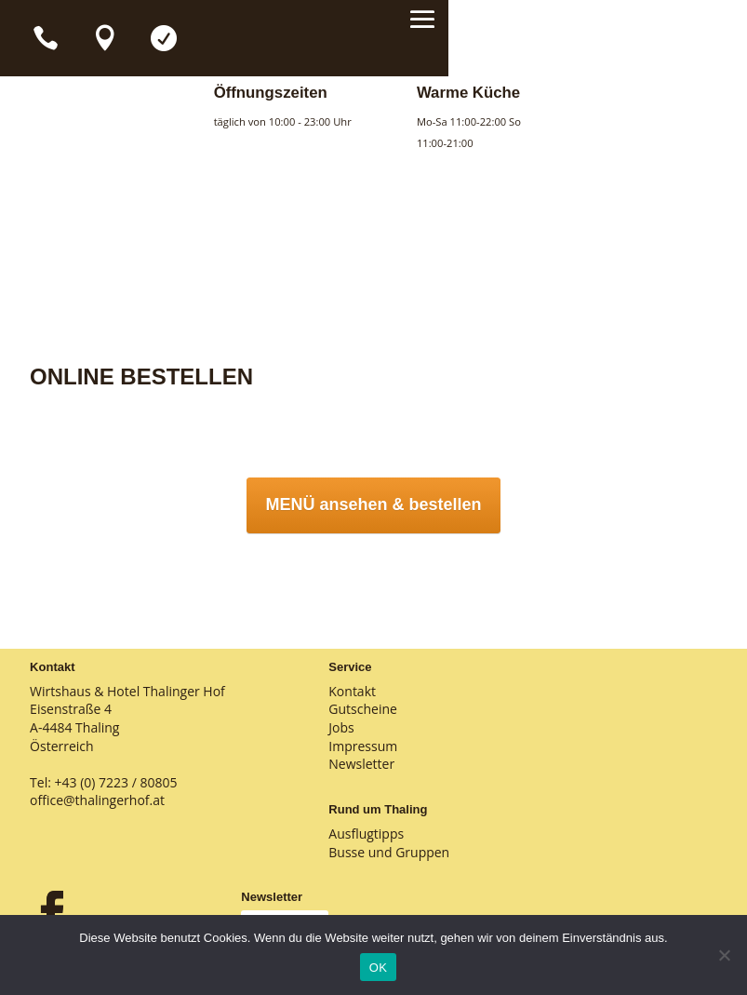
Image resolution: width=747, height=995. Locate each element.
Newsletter (361, 764)
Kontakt (352, 691)
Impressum (362, 746)
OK (378, 968)
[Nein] (723, 955)
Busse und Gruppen (388, 852)
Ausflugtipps (366, 833)
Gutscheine (362, 709)
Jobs (340, 727)
